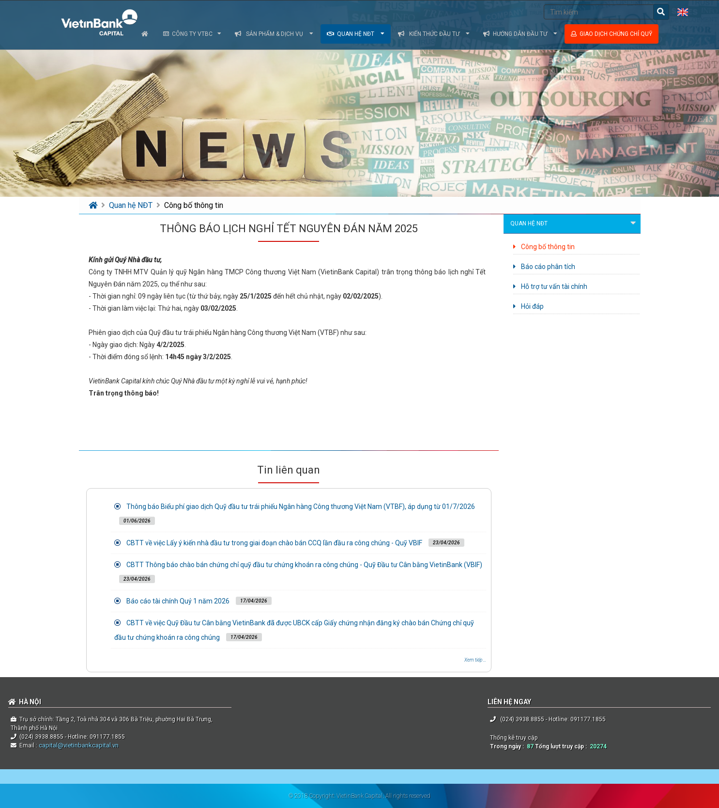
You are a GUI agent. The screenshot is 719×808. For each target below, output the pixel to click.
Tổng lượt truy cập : (562, 746)
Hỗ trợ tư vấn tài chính (550, 286)
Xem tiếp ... (475, 660)
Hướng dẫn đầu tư (520, 34)
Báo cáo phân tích (544, 266)
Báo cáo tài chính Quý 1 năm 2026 (177, 601)
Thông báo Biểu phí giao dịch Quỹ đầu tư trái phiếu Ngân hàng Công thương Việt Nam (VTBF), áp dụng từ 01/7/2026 (300, 506)
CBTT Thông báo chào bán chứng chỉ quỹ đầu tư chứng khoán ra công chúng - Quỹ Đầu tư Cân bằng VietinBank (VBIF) (304, 565)
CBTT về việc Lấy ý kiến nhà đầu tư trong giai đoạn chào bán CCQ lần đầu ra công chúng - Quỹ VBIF (274, 543)
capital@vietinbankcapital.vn (78, 745)
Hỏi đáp (528, 306)
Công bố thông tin (193, 205)
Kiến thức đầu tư (434, 34)
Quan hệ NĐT (355, 34)
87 (530, 746)
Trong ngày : (508, 746)
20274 (598, 746)
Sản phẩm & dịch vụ (274, 34)
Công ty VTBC (192, 34)
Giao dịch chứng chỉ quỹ (611, 34)
